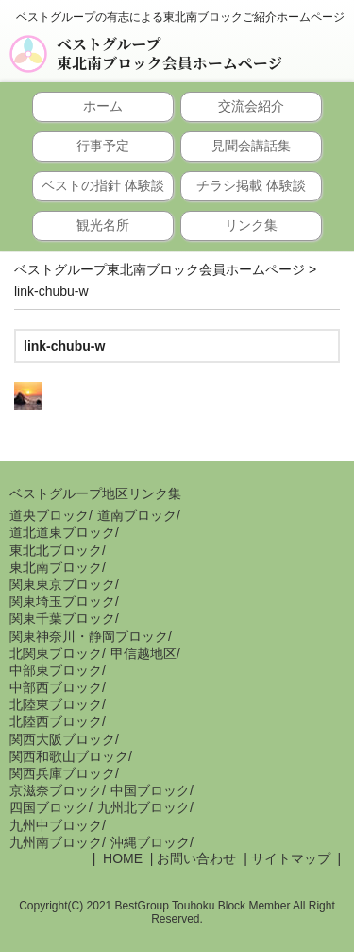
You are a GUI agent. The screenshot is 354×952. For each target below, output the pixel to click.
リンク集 (251, 225)
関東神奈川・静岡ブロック (88, 636)
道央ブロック (49, 515)
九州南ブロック (55, 842)
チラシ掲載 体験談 (251, 185)
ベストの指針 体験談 (103, 185)
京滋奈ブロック (55, 790)
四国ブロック (49, 807)
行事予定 (102, 145)
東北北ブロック (55, 550)
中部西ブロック (55, 687)
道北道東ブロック (62, 532)
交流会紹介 (251, 105)
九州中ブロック (55, 825)
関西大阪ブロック (62, 739)
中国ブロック (150, 790)
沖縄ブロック (150, 842)
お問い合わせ (196, 858)
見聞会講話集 (251, 145)
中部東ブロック (55, 670)
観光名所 (102, 225)
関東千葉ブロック (62, 618)
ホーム (103, 105)
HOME (121, 858)
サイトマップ (290, 858)
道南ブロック (137, 515)
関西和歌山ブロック (68, 756)
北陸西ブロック (55, 721)
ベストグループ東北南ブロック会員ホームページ (169, 54)
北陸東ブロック (55, 704)
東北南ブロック (55, 567)
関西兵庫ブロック (62, 773)
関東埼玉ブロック (62, 601)
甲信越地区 (143, 653)
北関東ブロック (55, 653)
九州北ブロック (143, 807)
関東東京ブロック (62, 584)
